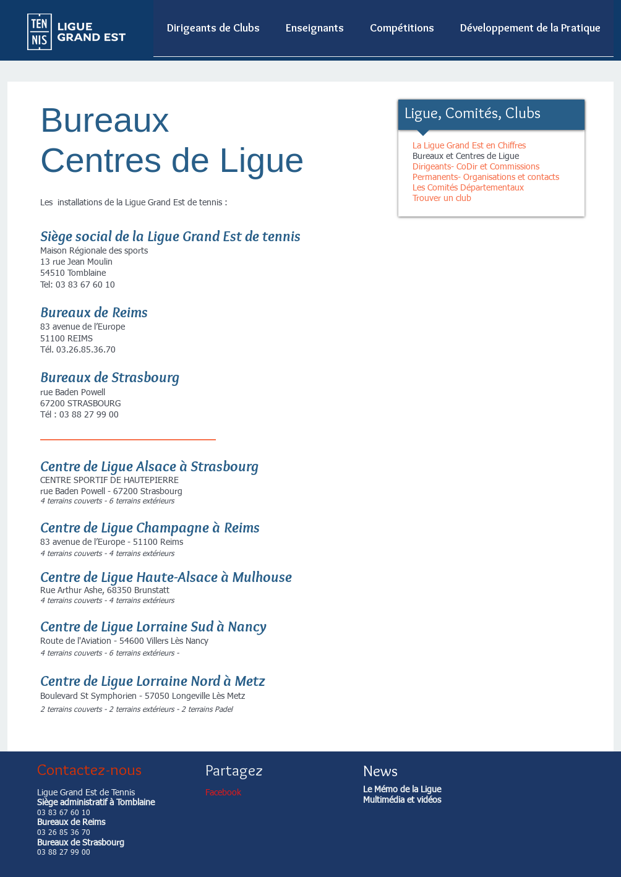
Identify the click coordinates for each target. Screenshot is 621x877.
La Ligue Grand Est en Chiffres (469, 146)
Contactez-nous (89, 769)
